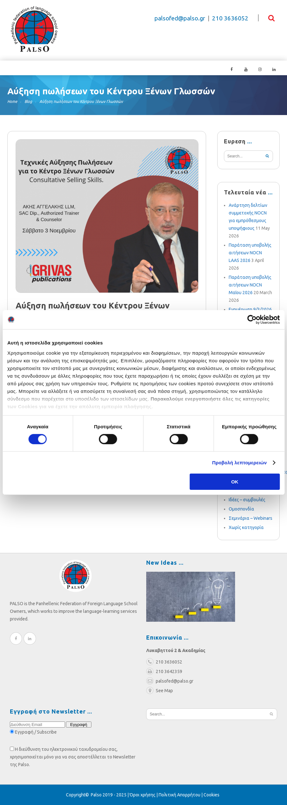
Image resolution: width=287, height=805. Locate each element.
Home (12, 101)
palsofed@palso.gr (179, 18)
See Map (159, 690)
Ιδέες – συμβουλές (247, 499)
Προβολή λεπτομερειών (239, 462)
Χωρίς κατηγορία (246, 527)
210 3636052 (230, 18)
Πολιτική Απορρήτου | (181, 794)
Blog (28, 101)
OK (235, 481)
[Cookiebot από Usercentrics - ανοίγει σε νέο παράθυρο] (252, 319)
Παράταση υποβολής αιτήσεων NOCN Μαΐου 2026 (250, 285)
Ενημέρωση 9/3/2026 (250, 309)
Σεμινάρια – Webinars (250, 518)
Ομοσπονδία (241, 508)
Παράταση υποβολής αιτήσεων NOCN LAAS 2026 (250, 253)
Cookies (211, 794)
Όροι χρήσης (142, 794)
